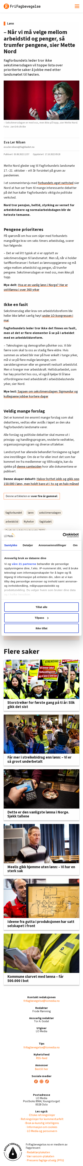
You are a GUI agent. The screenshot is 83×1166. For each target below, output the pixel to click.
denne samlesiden (29, 466)
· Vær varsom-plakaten (40, 1156)
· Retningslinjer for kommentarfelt (42, 1119)
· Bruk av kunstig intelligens (41, 1123)
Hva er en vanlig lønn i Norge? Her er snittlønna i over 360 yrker (36, 287)
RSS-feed (41, 1058)
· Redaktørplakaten (38, 1152)
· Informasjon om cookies (41, 1127)
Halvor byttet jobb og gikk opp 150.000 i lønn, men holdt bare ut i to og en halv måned (41, 481)
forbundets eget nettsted (55, 183)
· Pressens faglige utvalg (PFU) (45, 1160)
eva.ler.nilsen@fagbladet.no (19, 147)
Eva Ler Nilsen (14, 142)
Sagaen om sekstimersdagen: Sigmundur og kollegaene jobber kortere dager (41, 394)
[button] (70, 602)
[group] (41, 602)
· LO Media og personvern (41, 1131)
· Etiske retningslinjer (41, 1115)
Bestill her (41, 1069)
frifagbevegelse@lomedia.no (42, 1001)
